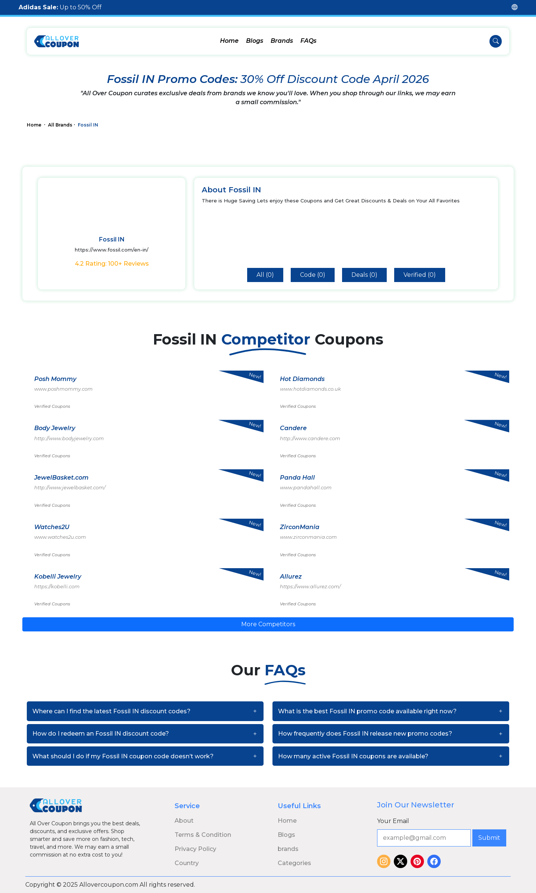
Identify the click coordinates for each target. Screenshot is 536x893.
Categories (294, 863)
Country (187, 863)
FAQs (308, 40)
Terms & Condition (203, 834)
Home (229, 40)
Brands (282, 40)
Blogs (254, 40)
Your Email (393, 821)
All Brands (60, 125)
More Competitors (268, 624)
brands (288, 848)
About (184, 820)
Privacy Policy (195, 848)
